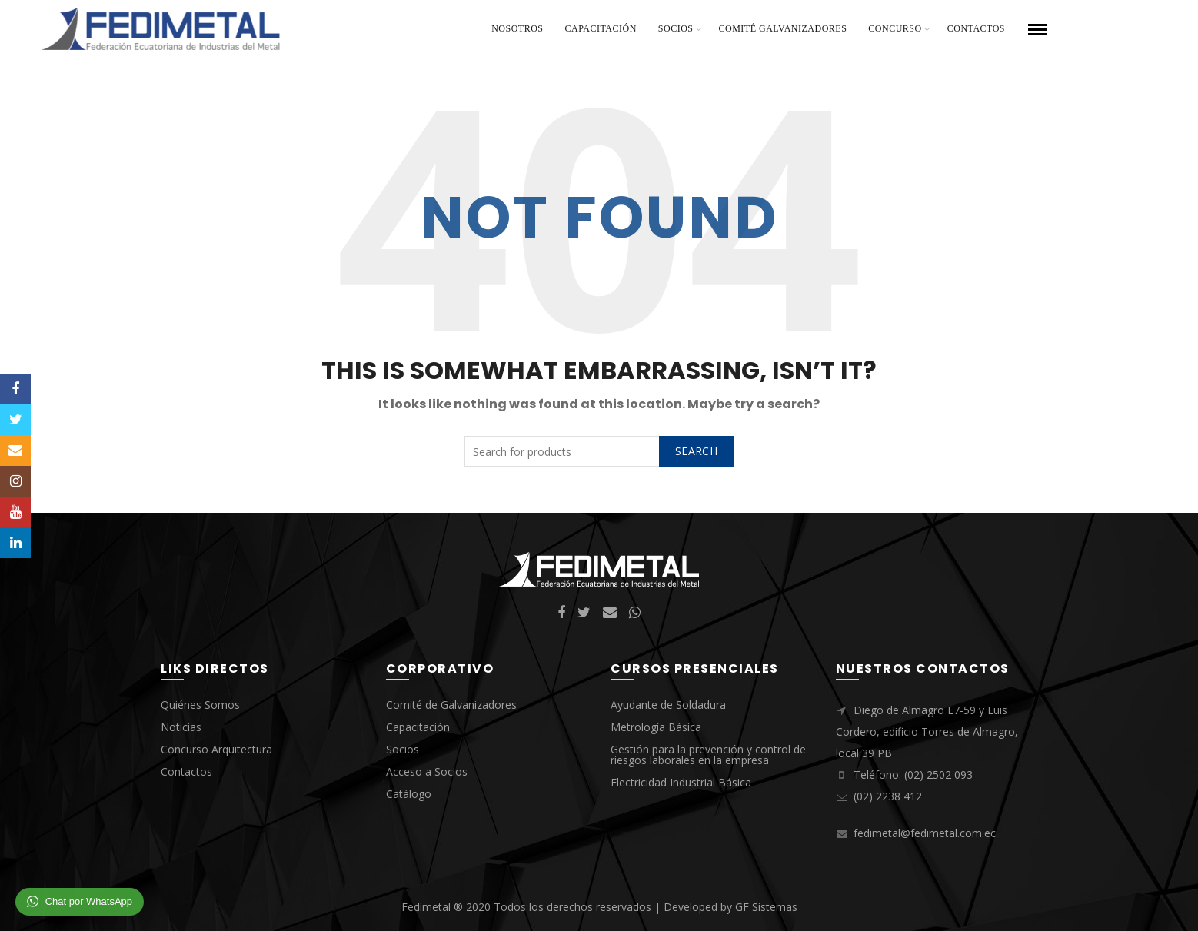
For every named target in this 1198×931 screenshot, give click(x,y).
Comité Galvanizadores (783, 28)
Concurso (894, 28)
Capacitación (601, 28)
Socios (676, 28)
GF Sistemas (766, 906)
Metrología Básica (656, 727)
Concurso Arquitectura (216, 749)
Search (696, 451)
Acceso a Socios (427, 771)
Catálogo (408, 793)
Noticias (181, 727)
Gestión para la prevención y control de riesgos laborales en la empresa (708, 754)
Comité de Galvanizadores (451, 704)
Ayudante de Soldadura (668, 704)
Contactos (976, 28)
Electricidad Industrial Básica (681, 782)
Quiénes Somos (200, 704)
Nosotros (517, 28)
